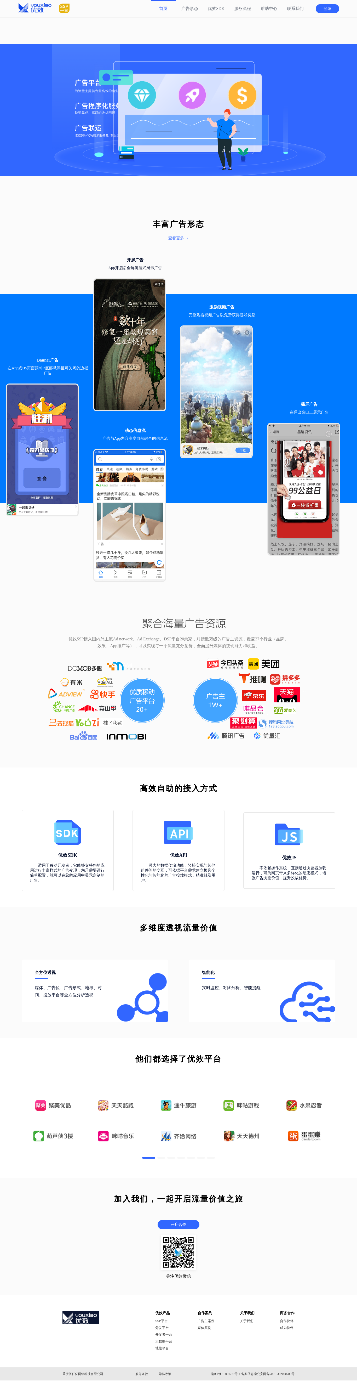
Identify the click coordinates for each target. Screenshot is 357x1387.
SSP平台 (161, 1321)
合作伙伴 (286, 1321)
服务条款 (141, 1374)
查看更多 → (178, 238)
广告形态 (189, 8)
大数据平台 (163, 1341)
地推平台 (162, 1348)
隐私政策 (165, 1374)
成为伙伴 (286, 1328)
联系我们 (295, 8)
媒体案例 (204, 1328)
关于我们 (247, 1321)
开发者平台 (163, 1335)
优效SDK (216, 8)
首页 (163, 8)
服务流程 (242, 8)
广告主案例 (206, 1321)
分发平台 (162, 1328)
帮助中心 (269, 8)
